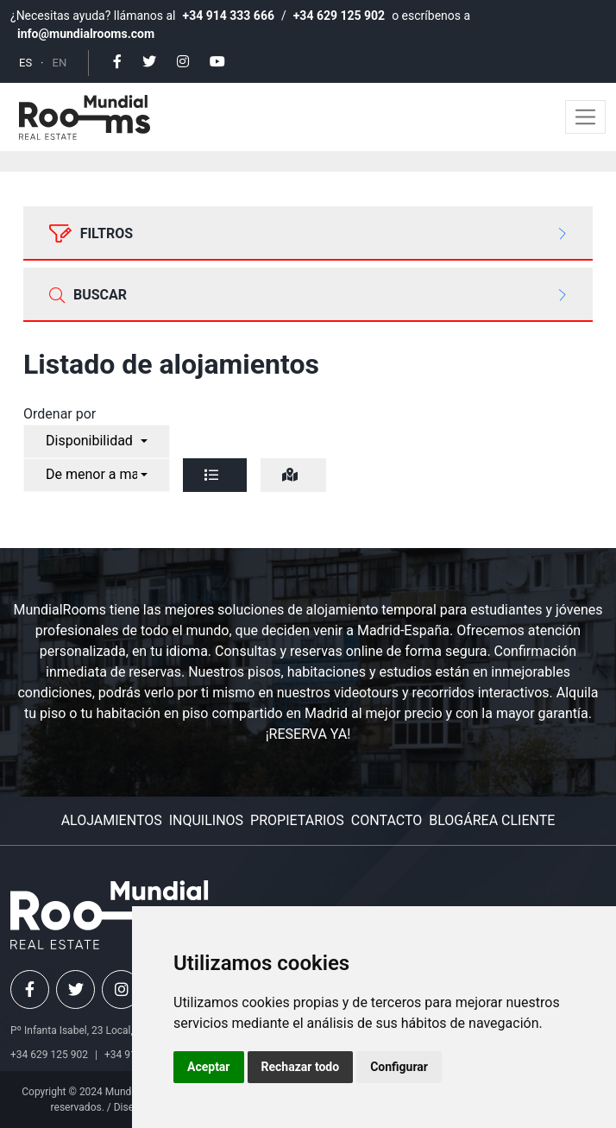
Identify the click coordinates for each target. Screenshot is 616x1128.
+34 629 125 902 (339, 15)
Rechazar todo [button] (300, 1067)
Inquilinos (206, 820)
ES (25, 62)
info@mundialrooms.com (85, 34)
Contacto (386, 820)
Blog (446, 820)
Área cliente (509, 820)
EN (60, 62)
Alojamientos (111, 820)
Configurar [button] (399, 1067)
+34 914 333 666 (228, 15)
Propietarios (297, 820)
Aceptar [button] (208, 1067)
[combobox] (96, 441)
